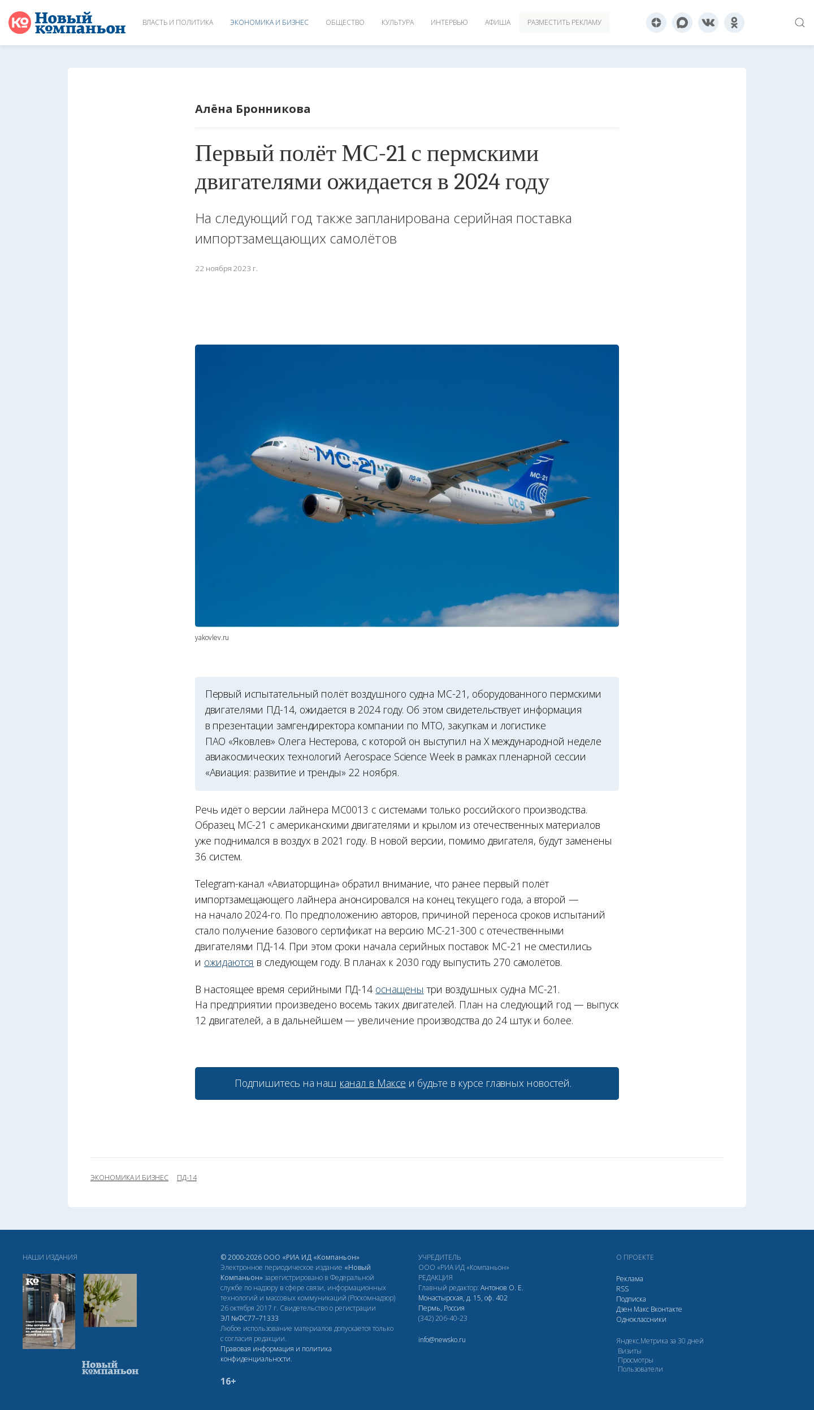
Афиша (497, 22)
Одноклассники (641, 1319)
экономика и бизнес (129, 1177)
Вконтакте (666, 1309)
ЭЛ (249, 1318)
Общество (345, 22)
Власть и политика (177, 22)
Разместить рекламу (564, 22)
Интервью (449, 22)
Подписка (631, 1299)
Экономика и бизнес (269, 22)
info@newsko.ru (442, 1339)
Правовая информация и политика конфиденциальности (276, 1354)
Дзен (624, 1309)
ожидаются (229, 962)
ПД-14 (187, 1177)
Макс (641, 1309)
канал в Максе (372, 1083)
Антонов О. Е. (501, 1287)
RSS (622, 1289)
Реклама (629, 1278)
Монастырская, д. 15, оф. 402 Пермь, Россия (463, 1303)
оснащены (399, 989)
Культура (398, 22)
